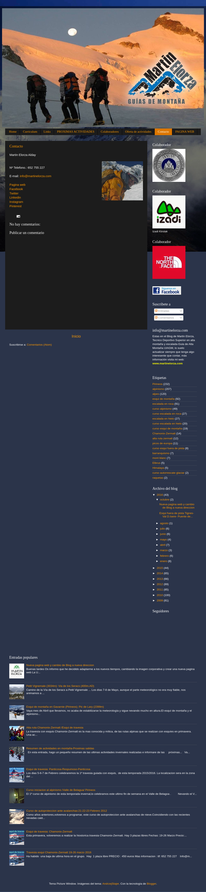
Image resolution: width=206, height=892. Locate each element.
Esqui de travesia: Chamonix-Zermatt (49, 831)
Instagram (16, 201)
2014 (160, 573)
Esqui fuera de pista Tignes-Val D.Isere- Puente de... (176, 515)
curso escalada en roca (166, 413)
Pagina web (17, 184)
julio (163, 528)
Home (13, 131)
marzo (164, 550)
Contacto (163, 131)
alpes (155, 393)
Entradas (162, 310)
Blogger (151, 883)
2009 (160, 600)
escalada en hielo (163, 418)
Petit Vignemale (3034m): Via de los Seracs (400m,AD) (60, 685)
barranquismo (161, 453)
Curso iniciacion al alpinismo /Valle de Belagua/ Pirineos (60, 789)
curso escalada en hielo (167, 423)
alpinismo (158, 388)
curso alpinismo (162, 408)
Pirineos (157, 384)
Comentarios (164, 317)
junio (163, 533)
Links (47, 131)
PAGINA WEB (184, 131)
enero (164, 561)
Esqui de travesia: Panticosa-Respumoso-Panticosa (58, 769)
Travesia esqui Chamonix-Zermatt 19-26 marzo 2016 (58, 852)
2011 (160, 589)
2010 (160, 595)
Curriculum (30, 131)
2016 (160, 494)
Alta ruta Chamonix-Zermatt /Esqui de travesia (54, 727)
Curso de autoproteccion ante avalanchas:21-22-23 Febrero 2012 (66, 810)
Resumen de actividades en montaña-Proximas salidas (60, 748)
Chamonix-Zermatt (164, 433)
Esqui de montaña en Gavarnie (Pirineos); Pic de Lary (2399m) (65, 706)
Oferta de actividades (138, 131)
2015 (160, 567)
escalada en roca (163, 403)
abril (163, 544)
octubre (165, 499)
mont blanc (159, 457)
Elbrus (156, 462)
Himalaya (158, 467)
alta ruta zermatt (162, 438)
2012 (160, 584)
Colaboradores (110, 131)
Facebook (16, 189)
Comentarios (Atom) (39, 344)
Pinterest (15, 206)
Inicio (76, 336)
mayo (164, 539)
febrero (165, 555)
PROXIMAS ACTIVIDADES (75, 131)
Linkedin (15, 197)
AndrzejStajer (110, 883)
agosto (164, 523)
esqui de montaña (163, 398)
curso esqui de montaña (167, 428)
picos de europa (162, 443)
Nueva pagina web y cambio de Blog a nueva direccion (176, 506)
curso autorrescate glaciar (168, 472)
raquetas (157, 477)
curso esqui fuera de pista (168, 448)
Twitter (14, 193)
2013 (160, 578)
